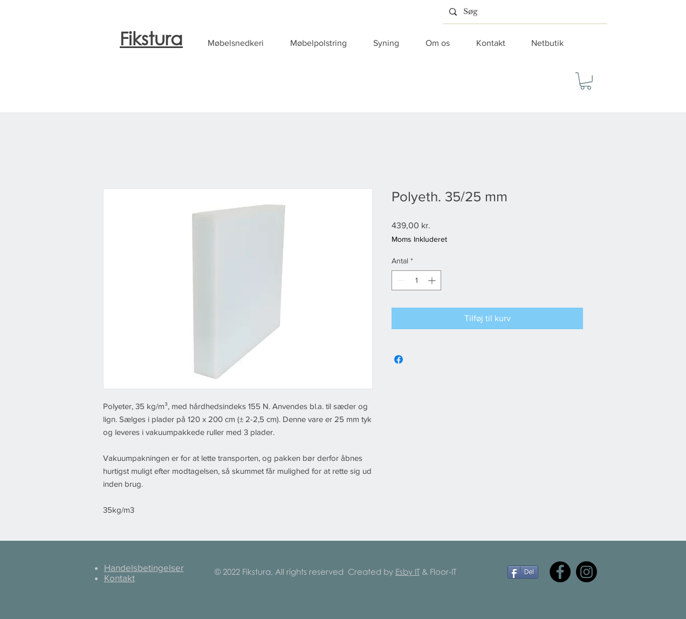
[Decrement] (400, 280)
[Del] (522, 572)
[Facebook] (560, 571)
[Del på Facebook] (398, 359)
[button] (241, 43)
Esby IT (407, 571)
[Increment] (433, 280)
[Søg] (524, 11)
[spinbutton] (416, 280)
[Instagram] (586, 571)
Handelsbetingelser (144, 567)
